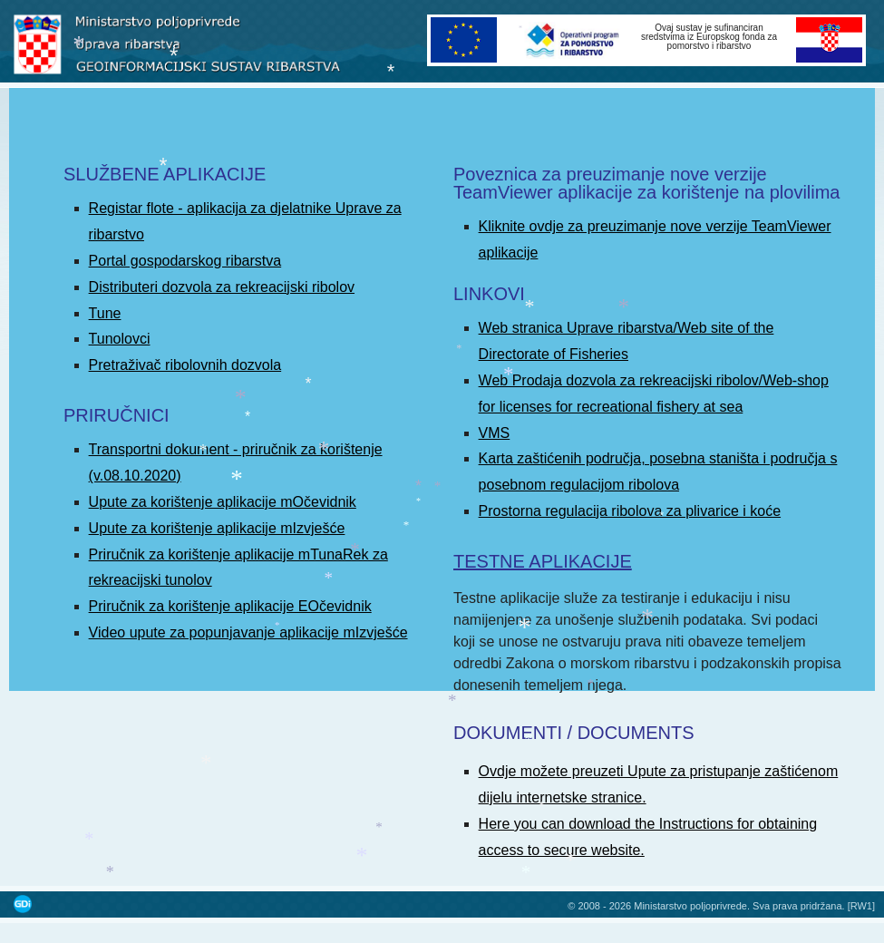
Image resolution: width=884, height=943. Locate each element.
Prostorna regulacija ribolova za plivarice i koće (630, 511)
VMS (494, 433)
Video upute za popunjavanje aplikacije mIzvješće (248, 632)
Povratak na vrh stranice (852, 884)
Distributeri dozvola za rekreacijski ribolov (222, 287)
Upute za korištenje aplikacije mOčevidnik (222, 502)
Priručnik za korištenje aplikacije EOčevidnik (230, 606)
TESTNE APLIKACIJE (542, 561)
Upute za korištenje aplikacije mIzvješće (217, 528)
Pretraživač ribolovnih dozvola (185, 365)
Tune (105, 313)
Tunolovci (120, 338)
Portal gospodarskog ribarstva (185, 260)
